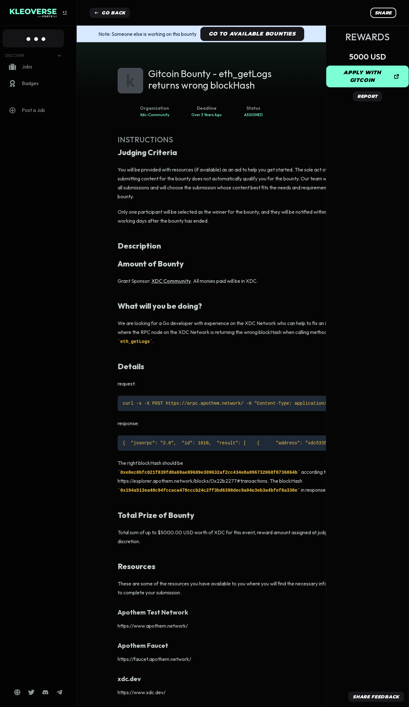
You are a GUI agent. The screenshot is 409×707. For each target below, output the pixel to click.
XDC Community (171, 281)
